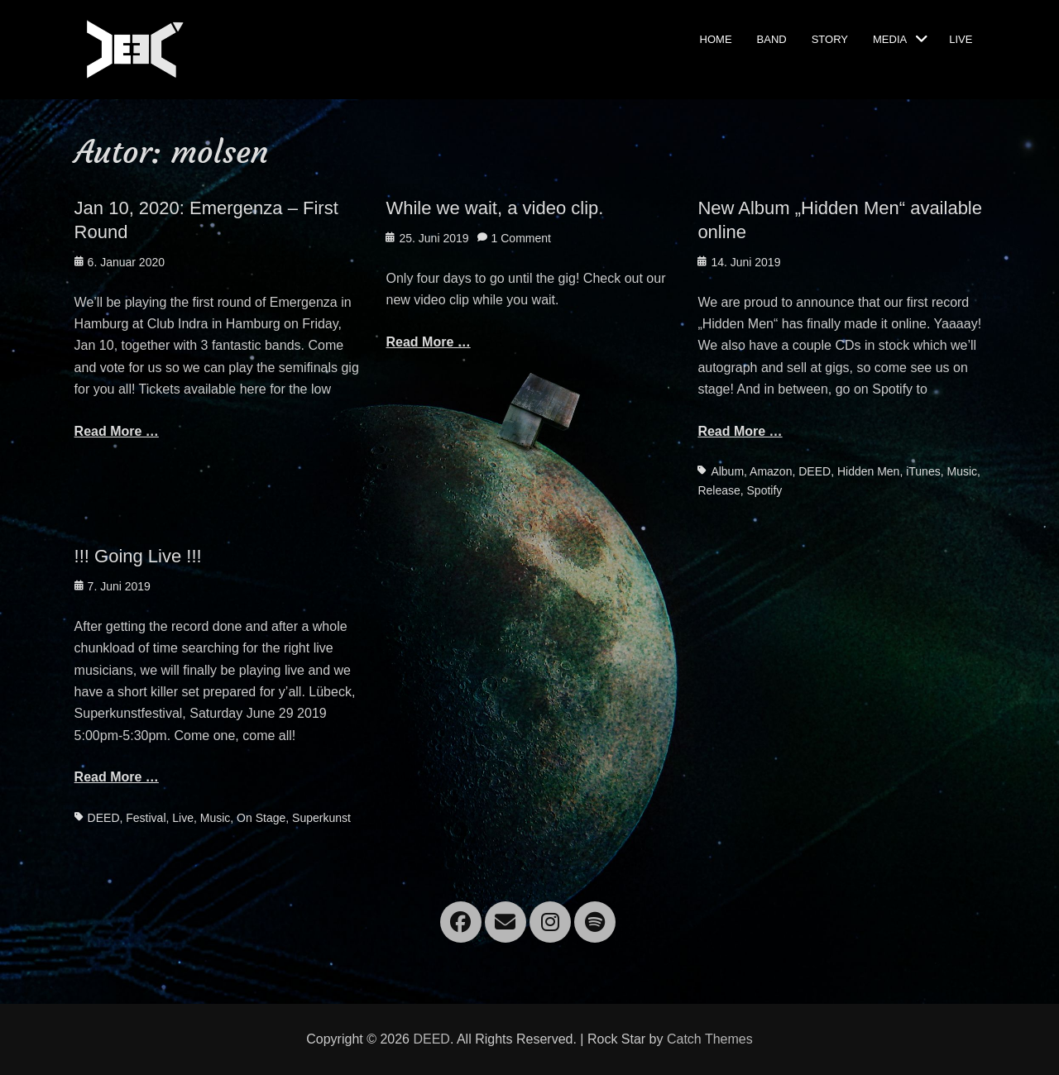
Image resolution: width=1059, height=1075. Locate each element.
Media (890, 38)
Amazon (771, 471)
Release (718, 490)
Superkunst (321, 817)
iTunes (923, 471)
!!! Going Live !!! (138, 556)
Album (727, 471)
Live (960, 38)
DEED (814, 471)
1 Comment (521, 238)
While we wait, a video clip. (494, 208)
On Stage (261, 817)
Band (772, 38)
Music (961, 471)
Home (716, 38)
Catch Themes (710, 1039)
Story (830, 38)
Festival (145, 817)
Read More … (116, 431)
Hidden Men (868, 471)
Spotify (765, 490)
